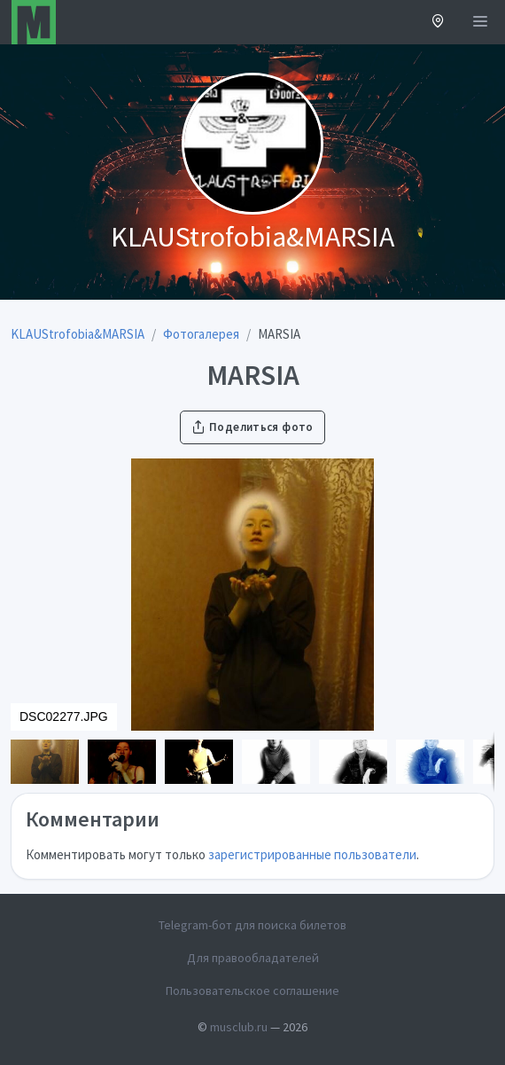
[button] (438, 22)
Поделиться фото (252, 427)
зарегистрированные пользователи (312, 854)
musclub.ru (239, 1027)
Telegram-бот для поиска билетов (252, 925)
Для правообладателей (253, 958)
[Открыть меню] (480, 22)
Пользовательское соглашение (252, 990)
